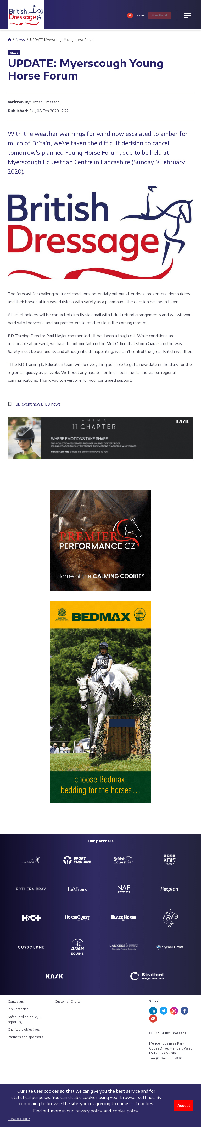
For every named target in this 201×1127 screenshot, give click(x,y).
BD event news (29, 404)
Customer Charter (68, 1001)
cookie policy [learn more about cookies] (125, 1110)
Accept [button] (183, 1105)
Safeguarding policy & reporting (25, 1019)
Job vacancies (18, 1009)
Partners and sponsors (25, 1037)
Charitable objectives (24, 1029)
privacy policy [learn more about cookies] (88, 1110)
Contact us (16, 1001)
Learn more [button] (19, 1119)
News (20, 40)
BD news (53, 404)
